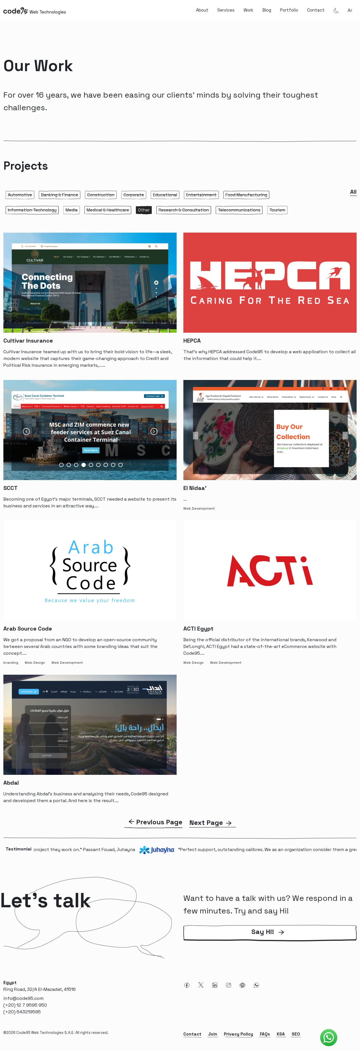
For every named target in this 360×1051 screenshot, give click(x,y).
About (202, 10)
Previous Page (159, 822)
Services (226, 10)
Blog (266, 10)
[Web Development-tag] (200, 508)
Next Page (206, 822)
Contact (316, 10)
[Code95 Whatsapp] (329, 1038)
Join (212, 1034)
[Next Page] (212, 822)
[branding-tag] (12, 662)
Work (248, 10)
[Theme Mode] (336, 10)
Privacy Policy (238, 1034)
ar (350, 10)
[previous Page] (153, 822)
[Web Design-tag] (36, 662)
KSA (281, 1034)
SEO (296, 1034)
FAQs (265, 1034)
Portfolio (289, 10)
